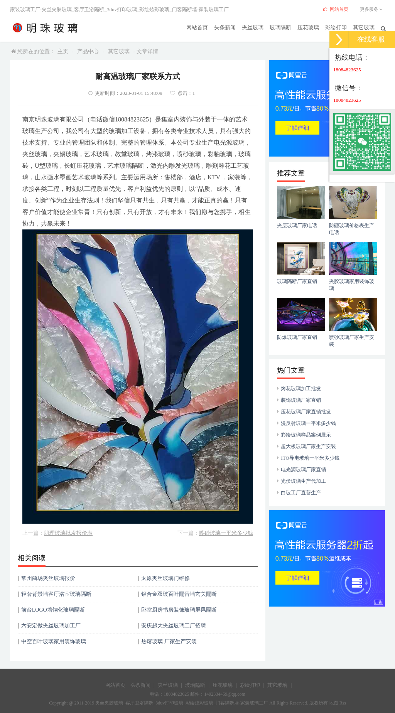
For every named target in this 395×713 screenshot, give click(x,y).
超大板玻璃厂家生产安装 (308, 446)
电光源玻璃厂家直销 (303, 469)
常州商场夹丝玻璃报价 (48, 578)
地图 (333, 703)
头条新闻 (225, 27)
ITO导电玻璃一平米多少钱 (310, 458)
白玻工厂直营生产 (301, 493)
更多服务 (372, 9)
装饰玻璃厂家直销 (301, 400)
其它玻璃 (364, 27)
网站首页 (197, 27)
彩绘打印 (336, 27)
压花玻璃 (308, 27)
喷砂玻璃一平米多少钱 (226, 533)
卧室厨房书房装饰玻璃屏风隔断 (179, 610)
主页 (62, 51)
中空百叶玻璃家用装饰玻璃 (53, 641)
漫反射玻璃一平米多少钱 (308, 423)
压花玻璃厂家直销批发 (306, 412)
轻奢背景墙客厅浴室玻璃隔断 (56, 594)
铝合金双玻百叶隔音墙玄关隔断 (179, 594)
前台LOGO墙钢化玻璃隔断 (53, 610)
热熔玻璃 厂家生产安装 (169, 641)
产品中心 (88, 51)
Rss (342, 703)
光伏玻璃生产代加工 (303, 481)
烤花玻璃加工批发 (301, 388)
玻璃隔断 (280, 27)
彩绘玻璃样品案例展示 (306, 435)
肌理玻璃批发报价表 (68, 533)
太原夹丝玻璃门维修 (165, 578)
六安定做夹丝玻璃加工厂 (51, 626)
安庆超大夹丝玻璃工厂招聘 (173, 626)
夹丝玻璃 (252, 27)
